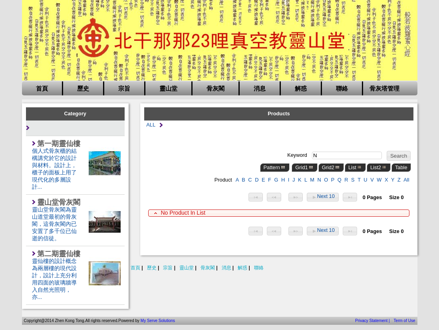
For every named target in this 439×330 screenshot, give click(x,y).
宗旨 (124, 88)
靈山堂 (168, 88)
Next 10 (323, 197)
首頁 (42, 88)
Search (398, 156)
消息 (260, 88)
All (406, 180)
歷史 (83, 88)
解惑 (301, 88)
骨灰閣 (215, 88)
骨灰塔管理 (384, 88)
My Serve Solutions (158, 320)
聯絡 (342, 88)
